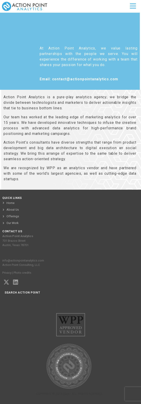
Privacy (7, 272)
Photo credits (22, 272)
